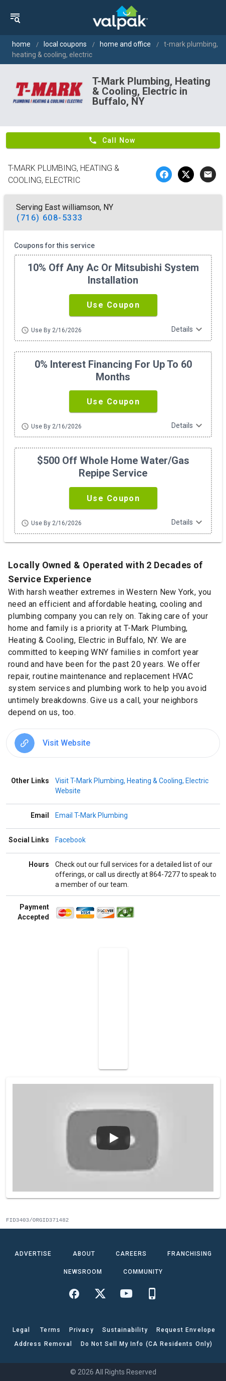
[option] (113, 743)
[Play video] (113, 1138)
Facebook (70, 840)
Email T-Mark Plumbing (91, 815)
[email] (208, 174)
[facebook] (164, 174)
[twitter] (186, 174)
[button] (113, 305)
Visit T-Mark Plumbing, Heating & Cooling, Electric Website (131, 786)
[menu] (15, 18)
